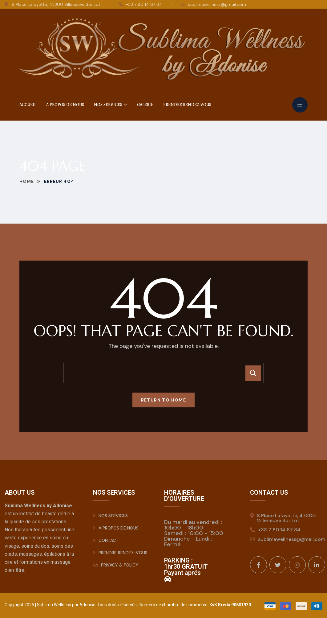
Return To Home (163, 400)
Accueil (27, 105)
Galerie (145, 105)
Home (26, 181)
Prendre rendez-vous (187, 105)
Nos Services (108, 105)
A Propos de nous (65, 105)
